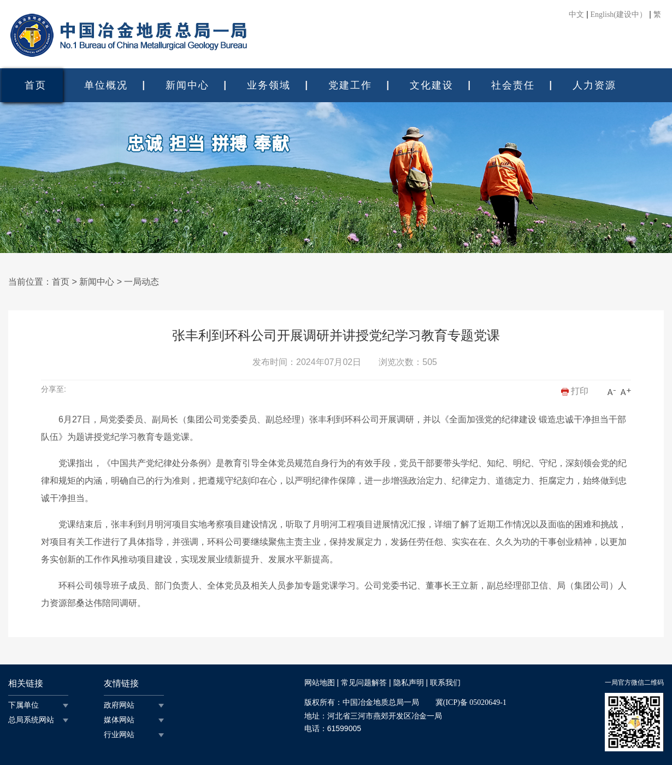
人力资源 (594, 85)
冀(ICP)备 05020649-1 (470, 702)
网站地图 (319, 683)
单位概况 (106, 85)
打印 (574, 391)
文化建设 (431, 85)
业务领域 (269, 85)
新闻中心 (187, 85)
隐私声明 (408, 683)
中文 (576, 15)
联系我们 (445, 683)
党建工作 (350, 85)
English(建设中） (619, 15)
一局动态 (141, 281)
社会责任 (513, 85)
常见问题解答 (364, 683)
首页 (35, 85)
